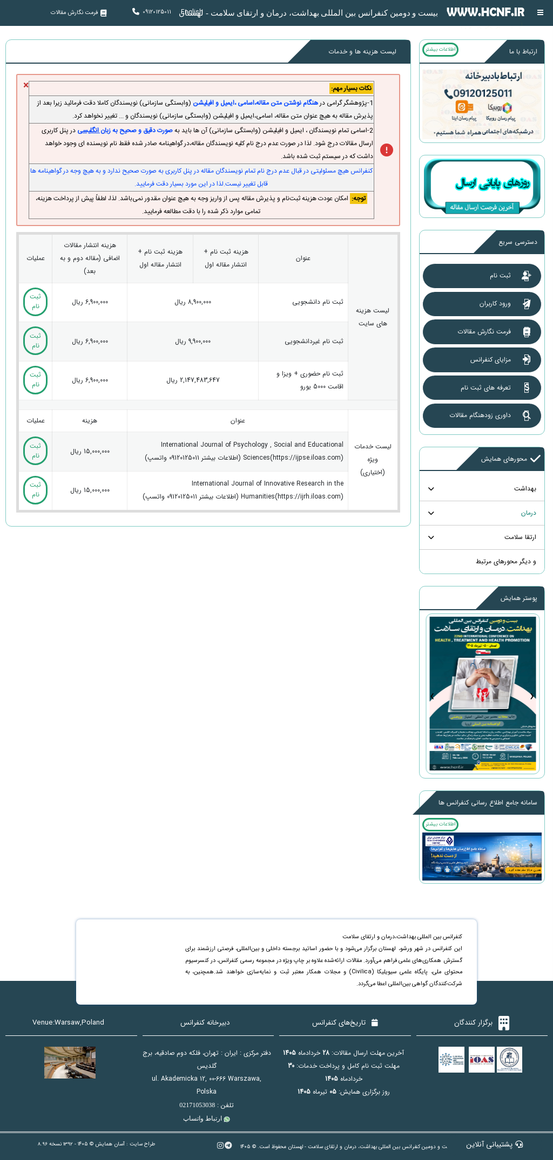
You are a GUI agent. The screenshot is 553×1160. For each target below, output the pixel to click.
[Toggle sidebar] (540, 12)
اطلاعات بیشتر (440, 49)
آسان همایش (110, 1144)
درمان (528, 513)
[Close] (26, 86)
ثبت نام (35, 301)
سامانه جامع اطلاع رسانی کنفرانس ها (488, 802)
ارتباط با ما (523, 51)
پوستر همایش (519, 598)
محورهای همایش (511, 459)
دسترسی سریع (517, 242)
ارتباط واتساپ (206, 1118)
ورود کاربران (82, 33)
